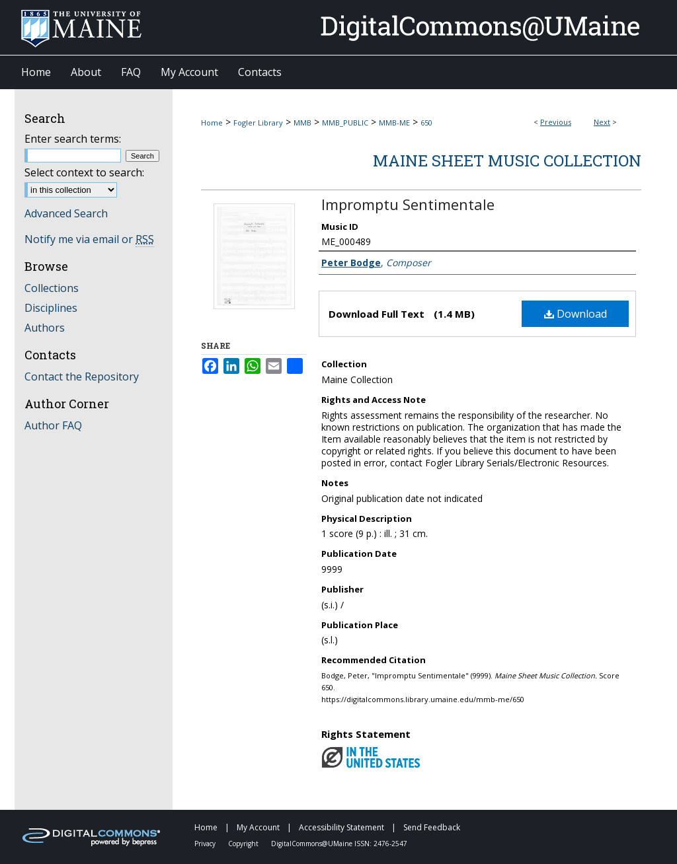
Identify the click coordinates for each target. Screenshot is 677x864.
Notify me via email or (89, 239)
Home (212, 122)
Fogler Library (258, 122)
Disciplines (50, 308)
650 (426, 122)
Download (575, 313)
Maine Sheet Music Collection (507, 160)
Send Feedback (431, 827)
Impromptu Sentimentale (408, 204)
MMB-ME (394, 122)
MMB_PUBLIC (345, 122)
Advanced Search (66, 213)
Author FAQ (53, 425)
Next (602, 122)
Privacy (206, 843)
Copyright (244, 843)
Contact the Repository (81, 376)
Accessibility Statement (342, 827)
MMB (302, 122)
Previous (555, 122)
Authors (44, 327)
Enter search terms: (72, 138)
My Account (259, 827)
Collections (51, 288)
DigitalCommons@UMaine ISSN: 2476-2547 (339, 843)
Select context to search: (84, 172)
